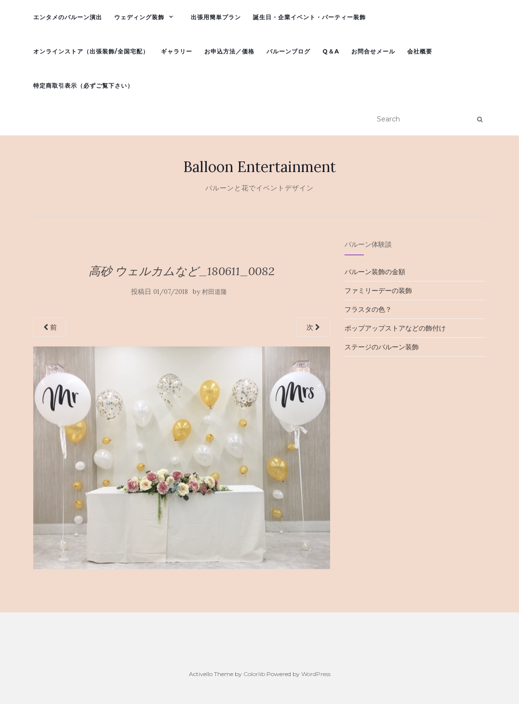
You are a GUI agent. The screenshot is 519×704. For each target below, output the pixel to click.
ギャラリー (176, 51)
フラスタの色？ (368, 309)
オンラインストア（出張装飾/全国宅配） (91, 51)
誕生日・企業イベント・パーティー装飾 (309, 17)
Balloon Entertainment (259, 166)
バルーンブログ (288, 51)
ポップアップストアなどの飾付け (395, 328)
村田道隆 (214, 292)
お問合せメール (373, 51)
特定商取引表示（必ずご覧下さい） (83, 85)
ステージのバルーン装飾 (382, 347)
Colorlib (254, 673)
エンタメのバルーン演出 (67, 17)
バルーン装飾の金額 (375, 271)
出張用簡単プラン (216, 17)
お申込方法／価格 (229, 51)
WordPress (316, 673)
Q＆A (330, 51)
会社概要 (419, 51)
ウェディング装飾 (139, 17)
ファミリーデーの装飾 (378, 290)
